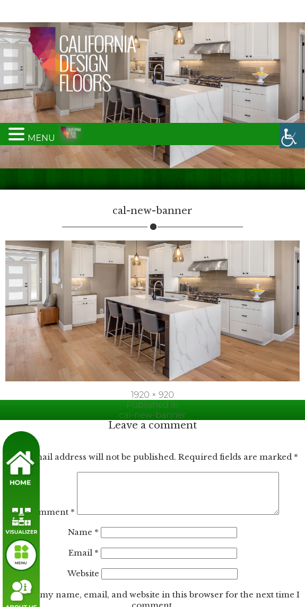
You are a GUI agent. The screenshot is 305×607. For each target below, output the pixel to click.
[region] (116, 550)
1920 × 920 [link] (152, 264)
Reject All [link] (117, 584)
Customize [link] (48, 584)
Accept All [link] (186, 584)
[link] (292, 12)
